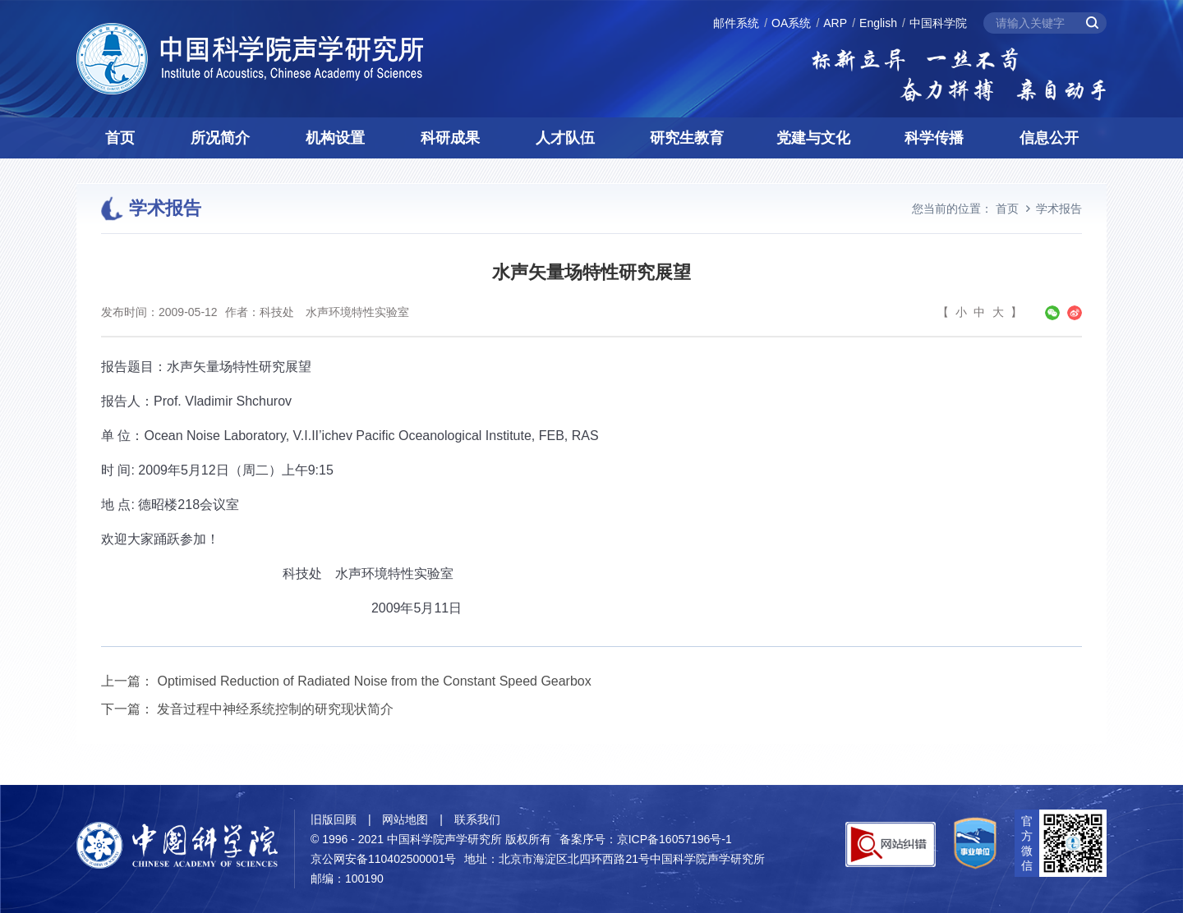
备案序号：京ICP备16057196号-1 (645, 839)
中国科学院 (938, 23)
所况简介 (220, 138)
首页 (120, 138)
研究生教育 (687, 138)
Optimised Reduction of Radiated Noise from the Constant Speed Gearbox (374, 681)
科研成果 (450, 138)
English (878, 23)
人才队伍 (565, 138)
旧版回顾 (334, 819)
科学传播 (934, 138)
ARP (835, 23)
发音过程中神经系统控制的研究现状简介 (275, 709)
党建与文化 (813, 138)
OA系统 (791, 23)
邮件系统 (736, 23)
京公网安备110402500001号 (383, 858)
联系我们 (477, 819)
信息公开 (1049, 138)
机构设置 (335, 138)
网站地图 (405, 819)
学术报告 (1059, 208)
